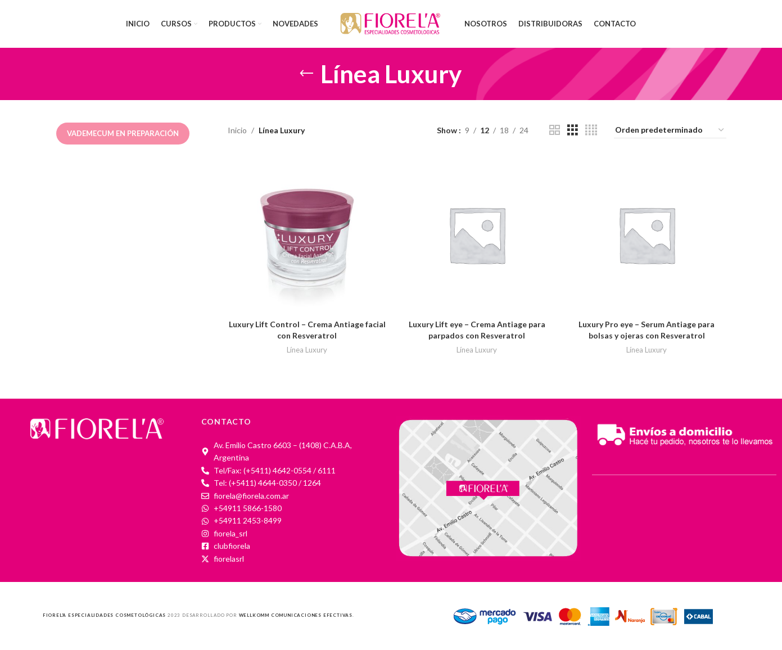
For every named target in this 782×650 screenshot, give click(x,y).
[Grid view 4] (591, 130)
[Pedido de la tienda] (670, 130)
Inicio (237, 130)
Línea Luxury (307, 349)
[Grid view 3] (572, 130)
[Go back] (306, 73)
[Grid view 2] (554, 130)
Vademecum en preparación (123, 133)
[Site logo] (391, 23)
